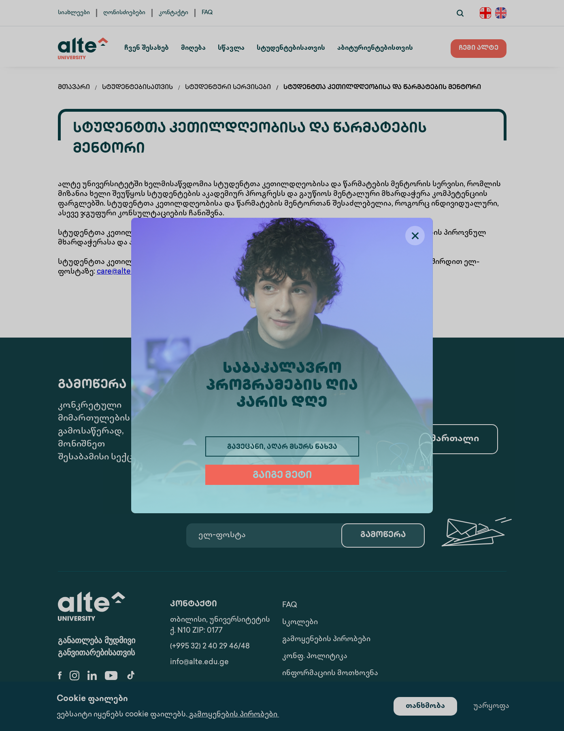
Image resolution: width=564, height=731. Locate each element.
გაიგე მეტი (282, 476)
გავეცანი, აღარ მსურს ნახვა (282, 447)
